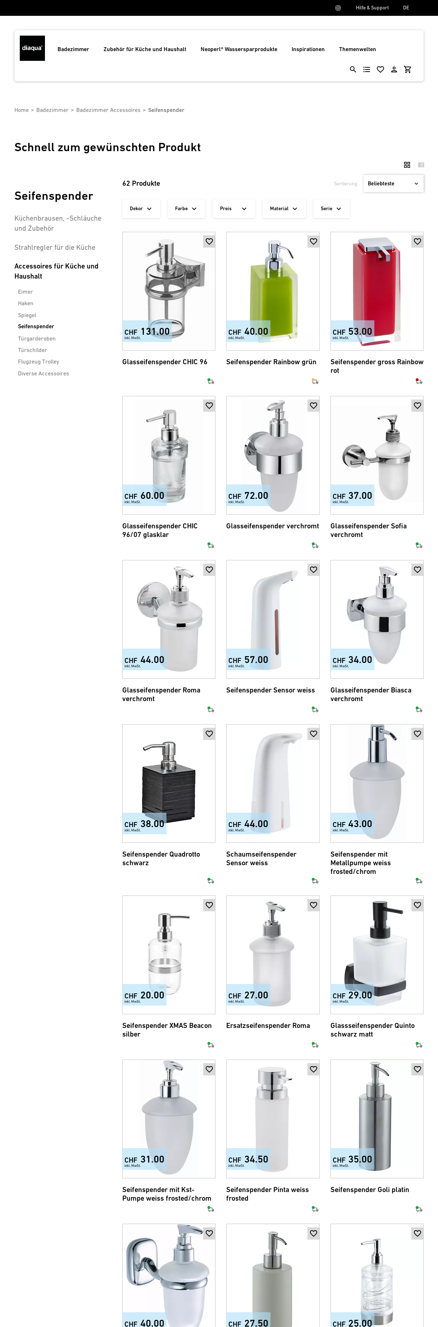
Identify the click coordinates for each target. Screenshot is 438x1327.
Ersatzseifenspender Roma (268, 1025)
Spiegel (27, 315)
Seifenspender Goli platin (369, 1190)
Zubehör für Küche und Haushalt (145, 49)
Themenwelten (357, 49)
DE (406, 7)
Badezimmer (73, 49)
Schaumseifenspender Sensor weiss (261, 858)
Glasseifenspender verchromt (272, 526)
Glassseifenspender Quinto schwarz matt (372, 1029)
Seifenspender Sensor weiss (270, 690)
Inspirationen (308, 49)
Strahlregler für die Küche (54, 247)
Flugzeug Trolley (38, 361)
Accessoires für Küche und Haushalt (56, 271)
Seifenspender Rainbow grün (271, 362)
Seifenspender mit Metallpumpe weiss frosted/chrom (360, 863)
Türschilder (32, 350)
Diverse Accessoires (43, 373)
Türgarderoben (37, 338)
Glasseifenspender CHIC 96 (164, 362)
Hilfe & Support (372, 7)
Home (21, 110)
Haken (25, 303)
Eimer (25, 291)
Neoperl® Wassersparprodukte (239, 49)
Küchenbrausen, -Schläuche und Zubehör (57, 223)
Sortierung (345, 183)
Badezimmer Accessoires (108, 110)
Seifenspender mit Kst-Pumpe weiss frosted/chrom (166, 1194)
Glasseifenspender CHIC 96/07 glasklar (160, 530)
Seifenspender (36, 326)
